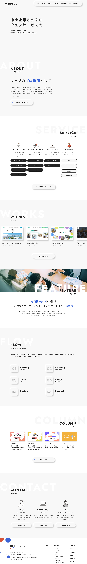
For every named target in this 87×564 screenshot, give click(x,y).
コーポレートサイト (18, 160)
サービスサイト (18, 165)
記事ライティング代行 (52, 160)
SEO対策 (35, 165)
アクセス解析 (35, 170)
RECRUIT (73, 562)
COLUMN (64, 3)
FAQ (70, 3)
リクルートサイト (18, 170)
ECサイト (19, 174)
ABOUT (43, 3)
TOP (38, 3)
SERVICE (50, 3)
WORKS (57, 3)
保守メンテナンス (52, 165)
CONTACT (76, 3)
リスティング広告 (35, 160)
